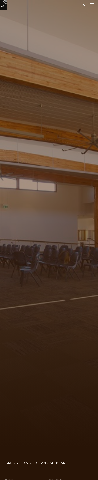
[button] (92, 5)
